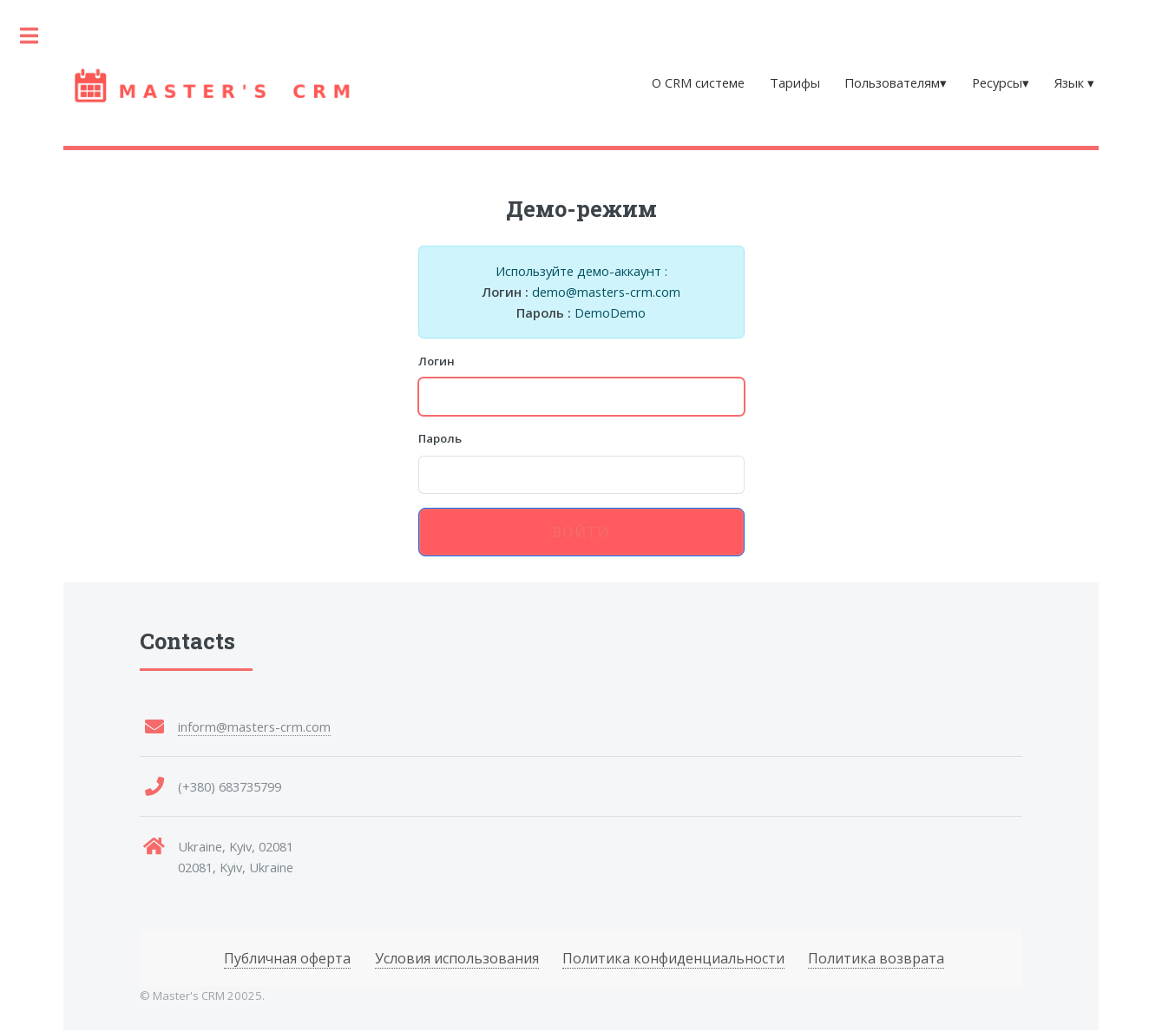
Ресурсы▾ (1000, 82)
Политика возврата (876, 958)
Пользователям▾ (895, 82)
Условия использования (457, 958)
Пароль (440, 438)
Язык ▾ (1074, 82)
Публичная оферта (287, 958)
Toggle (28, 36)
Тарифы (795, 82)
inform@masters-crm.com (254, 726)
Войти (581, 532)
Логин (436, 361)
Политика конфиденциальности (673, 958)
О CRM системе (698, 82)
